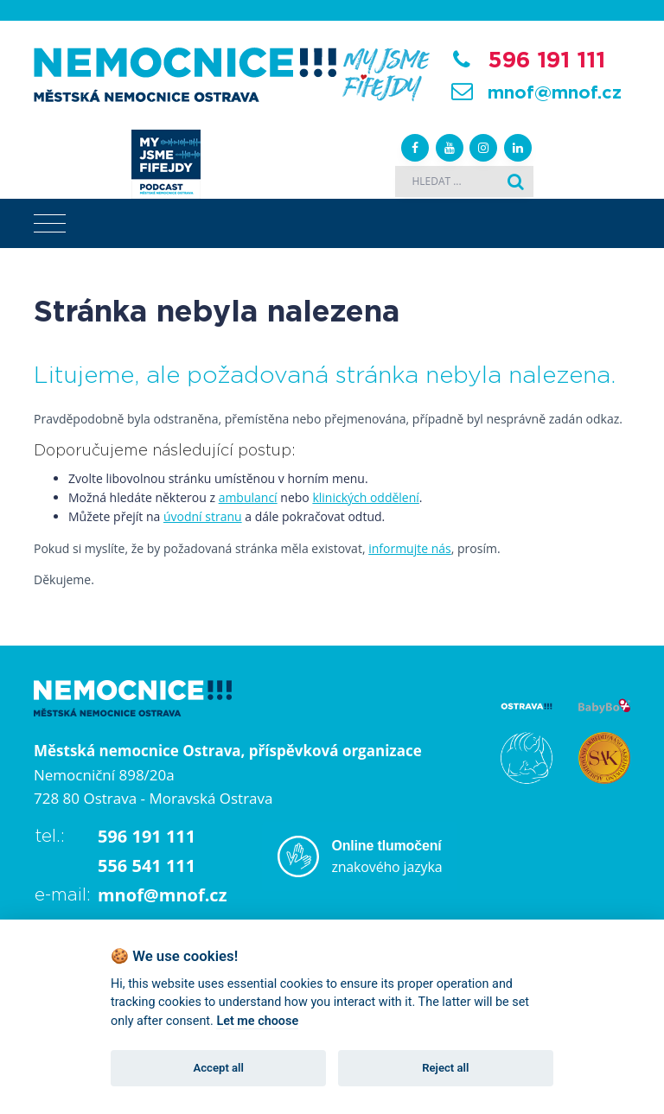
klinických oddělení (365, 497)
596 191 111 (546, 60)
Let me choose (257, 1021)
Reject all (445, 1067)
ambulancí (248, 497)
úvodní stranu (202, 516)
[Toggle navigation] (50, 224)
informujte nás (409, 548)
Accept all (219, 1067)
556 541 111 (146, 865)
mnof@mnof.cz (555, 93)
